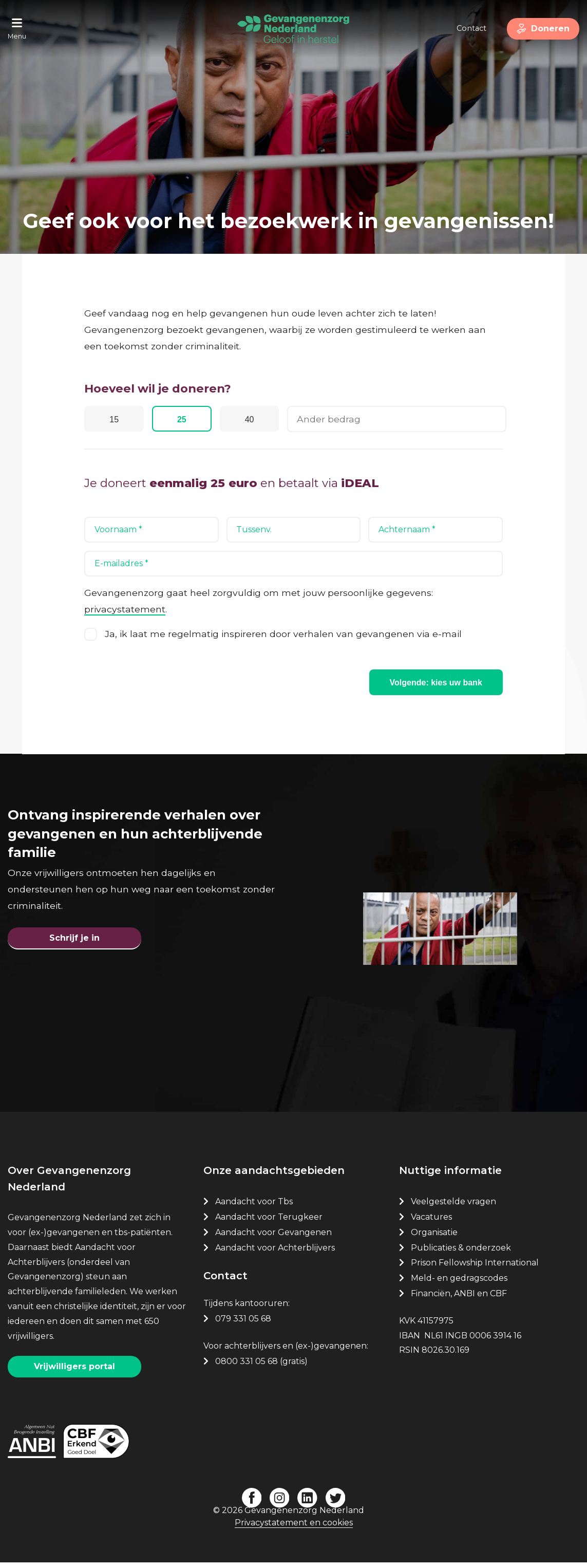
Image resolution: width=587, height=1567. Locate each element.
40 (257, 420)
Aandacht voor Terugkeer (269, 1222)
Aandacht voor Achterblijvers (275, 1253)
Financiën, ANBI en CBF (459, 1298)
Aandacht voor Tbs (254, 1206)
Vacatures (432, 1222)
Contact (467, 28)
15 (116, 420)
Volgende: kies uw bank (436, 683)
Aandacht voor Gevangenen (273, 1237)
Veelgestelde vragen (453, 1206)
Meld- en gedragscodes (459, 1283)
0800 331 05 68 (246, 1366)
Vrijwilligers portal (74, 1371)
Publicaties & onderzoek (461, 1253)
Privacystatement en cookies (294, 1528)
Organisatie (434, 1237)
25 (187, 420)
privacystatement (124, 609)
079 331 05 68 (243, 1324)
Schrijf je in (74, 941)
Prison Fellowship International (475, 1268)
